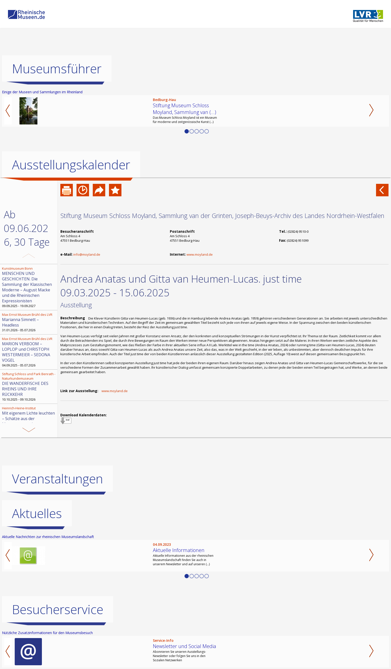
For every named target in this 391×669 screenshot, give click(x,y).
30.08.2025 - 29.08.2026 (29, 418)
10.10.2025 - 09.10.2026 (29, 387)
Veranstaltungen (57, 478)
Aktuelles (37, 513)
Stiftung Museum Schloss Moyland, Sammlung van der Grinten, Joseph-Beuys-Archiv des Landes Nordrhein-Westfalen (222, 215)
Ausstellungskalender (71, 164)
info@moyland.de (86, 254)
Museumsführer (56, 68)
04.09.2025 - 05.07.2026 (29, 351)
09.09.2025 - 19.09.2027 (29, 287)
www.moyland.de (200, 254)
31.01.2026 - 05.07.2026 (29, 322)
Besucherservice (57, 609)
